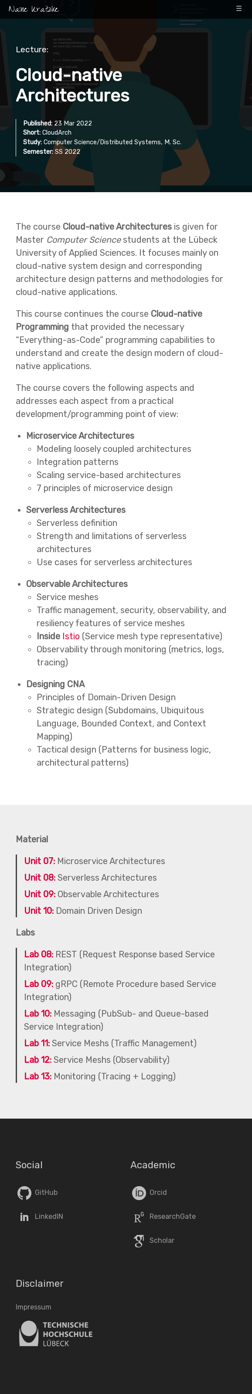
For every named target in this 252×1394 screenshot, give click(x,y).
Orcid (148, 1192)
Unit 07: (39, 861)
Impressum (33, 1307)
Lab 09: (38, 984)
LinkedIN (39, 1216)
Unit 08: (39, 877)
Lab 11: (37, 1043)
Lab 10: (37, 1013)
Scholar (152, 1240)
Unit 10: (39, 911)
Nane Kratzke (33, 10)
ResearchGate (163, 1216)
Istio (71, 636)
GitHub (37, 1192)
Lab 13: (37, 1076)
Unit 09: (39, 894)
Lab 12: (37, 1060)
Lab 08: (38, 954)
